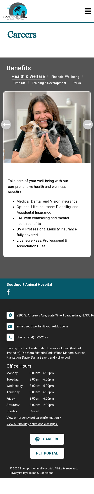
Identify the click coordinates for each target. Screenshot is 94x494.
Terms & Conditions (41, 472)
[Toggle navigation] (88, 11)
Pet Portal (47, 453)
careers (47, 439)
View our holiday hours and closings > (32, 424)
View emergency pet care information (33, 417)
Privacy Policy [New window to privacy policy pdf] (18, 472)
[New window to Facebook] (9, 293)
